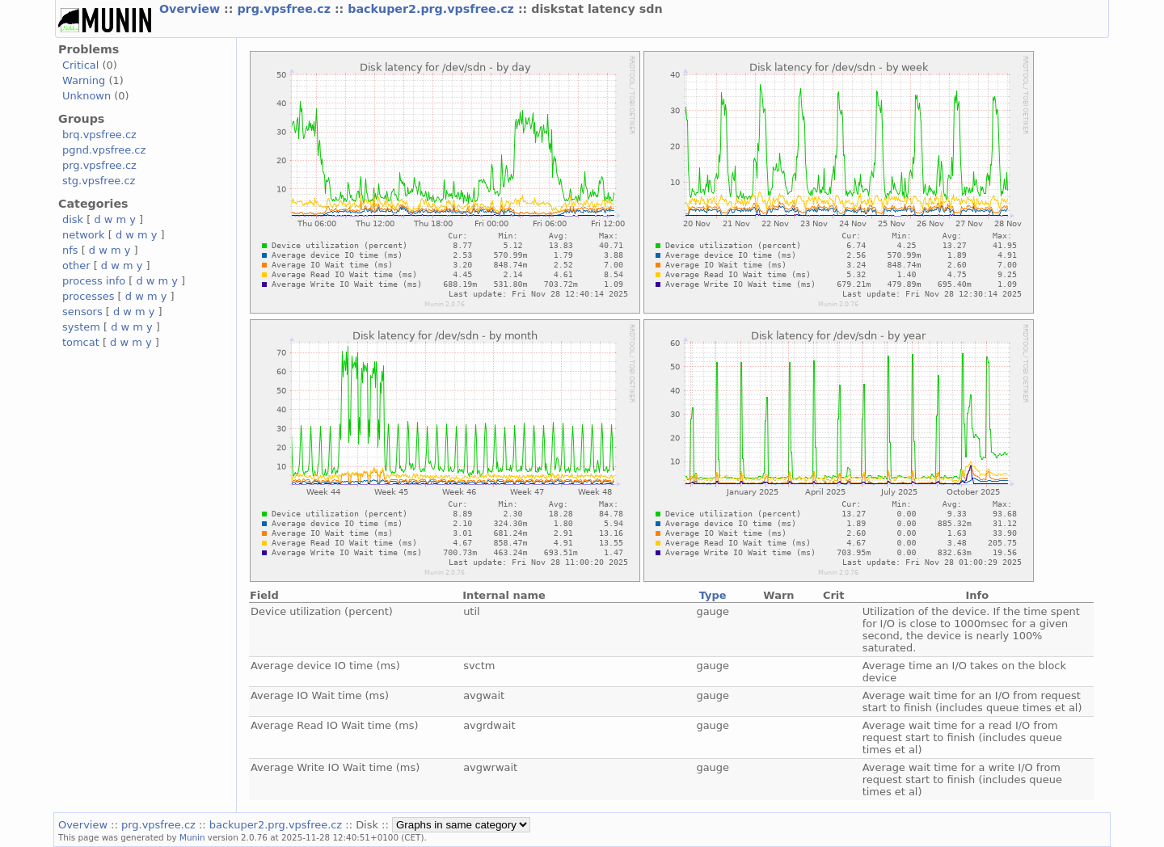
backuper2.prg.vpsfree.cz (433, 8)
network (83, 235)
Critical (80, 65)
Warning (83, 80)
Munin (192, 837)
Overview (191, 8)
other (76, 265)
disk (72, 219)
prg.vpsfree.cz (286, 8)
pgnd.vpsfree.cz (104, 150)
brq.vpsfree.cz (99, 135)
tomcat (80, 342)
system (81, 327)
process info (93, 281)
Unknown (86, 96)
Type (713, 595)
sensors (82, 312)
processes (88, 296)
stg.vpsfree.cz (98, 181)
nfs (70, 250)
